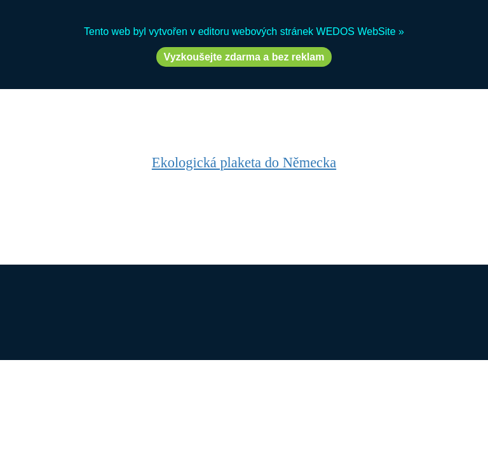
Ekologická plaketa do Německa (244, 162)
